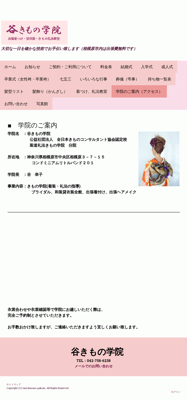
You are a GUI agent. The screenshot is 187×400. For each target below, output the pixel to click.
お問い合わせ (16, 103)
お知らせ (32, 66)
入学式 (147, 66)
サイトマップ (13, 384)
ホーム (10, 66)
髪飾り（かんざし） (49, 91)
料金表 (106, 66)
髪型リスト (14, 91)
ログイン (176, 391)
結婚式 (126, 66)
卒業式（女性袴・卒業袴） (27, 79)
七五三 (65, 79)
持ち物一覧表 (159, 79)
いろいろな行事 (93, 79)
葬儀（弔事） (127, 79)
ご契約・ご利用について (70, 66)
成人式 (167, 66)
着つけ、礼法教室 (91, 91)
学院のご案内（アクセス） (139, 91)
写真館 (42, 103)
